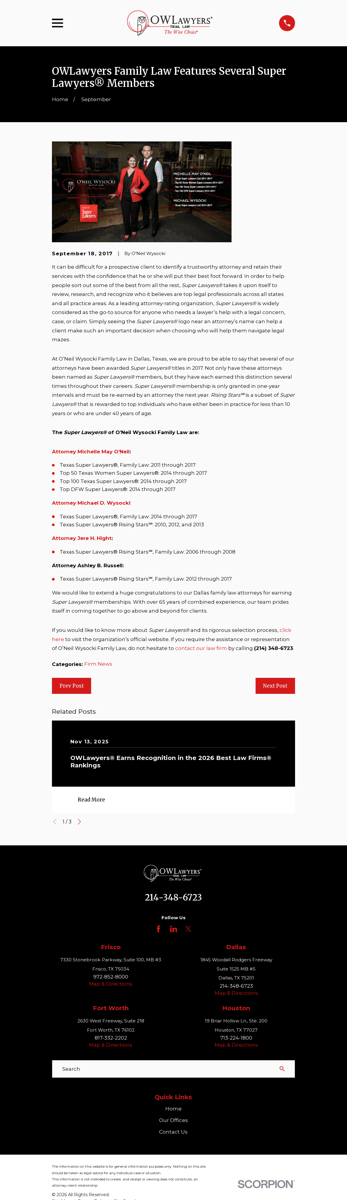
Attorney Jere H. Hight (82, 538)
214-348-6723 (173, 897)
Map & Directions (110, 984)
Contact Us (173, 1132)
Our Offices (173, 1120)
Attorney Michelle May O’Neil (91, 452)
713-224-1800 (236, 1038)
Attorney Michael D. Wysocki (91, 503)
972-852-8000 (110, 977)
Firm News (98, 664)
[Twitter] (188, 929)
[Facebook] (158, 929)
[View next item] (79, 822)
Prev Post (72, 686)
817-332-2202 (111, 1038)
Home (173, 1109)
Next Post (275, 686)
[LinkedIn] (173, 929)
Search (71, 1069)
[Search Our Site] (282, 1068)
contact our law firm (201, 648)
